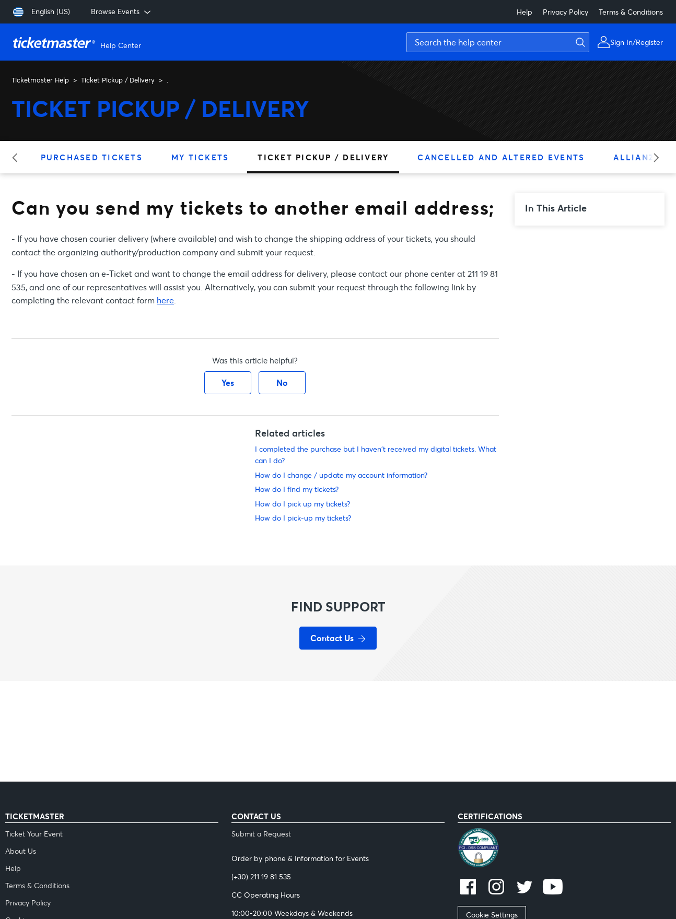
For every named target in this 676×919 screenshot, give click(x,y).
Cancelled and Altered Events (501, 157)
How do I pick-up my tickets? (303, 518)
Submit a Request (261, 834)
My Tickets (200, 157)
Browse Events (122, 11)
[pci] (564, 849)
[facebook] (468, 888)
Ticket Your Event (34, 834)
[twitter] (524, 888)
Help (524, 12)
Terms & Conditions (631, 12)
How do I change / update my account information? (341, 475)
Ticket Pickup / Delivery (118, 80)
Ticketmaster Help (40, 80)
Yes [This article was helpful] (228, 382)
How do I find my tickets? (297, 489)
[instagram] (496, 888)
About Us (20, 851)
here (165, 299)
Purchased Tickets (92, 157)
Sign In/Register (636, 42)
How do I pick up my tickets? (302, 504)
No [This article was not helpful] (282, 382)
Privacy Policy (565, 12)
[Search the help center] (497, 42)
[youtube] (552, 888)
